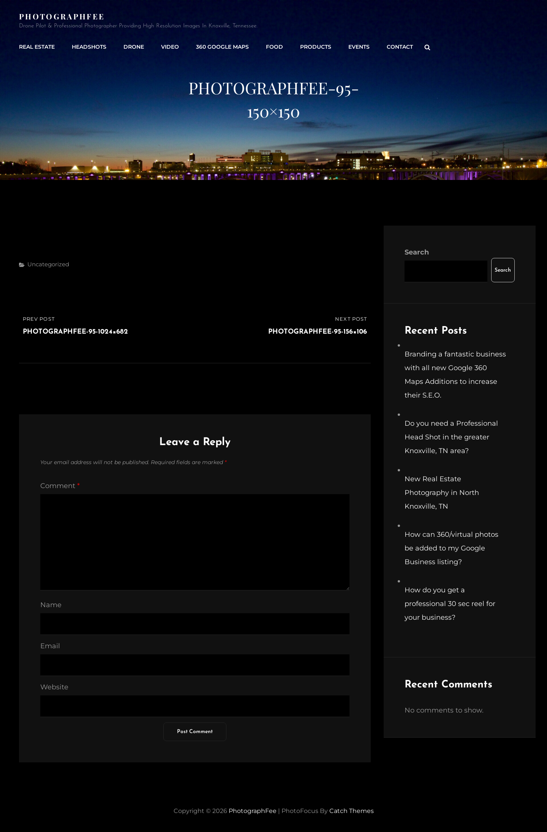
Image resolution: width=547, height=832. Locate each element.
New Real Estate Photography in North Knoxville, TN (442, 493)
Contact (400, 46)
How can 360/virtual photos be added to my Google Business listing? (451, 548)
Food (274, 46)
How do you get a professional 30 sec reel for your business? (450, 604)
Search (417, 252)
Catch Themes (351, 811)
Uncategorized (48, 264)
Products (315, 46)
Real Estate (37, 46)
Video (170, 46)
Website (54, 687)
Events (359, 46)
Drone (133, 46)
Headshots (89, 46)
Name (51, 605)
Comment (60, 486)
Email (50, 646)
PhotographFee (62, 16)
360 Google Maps (222, 46)
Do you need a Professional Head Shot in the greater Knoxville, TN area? (451, 437)
